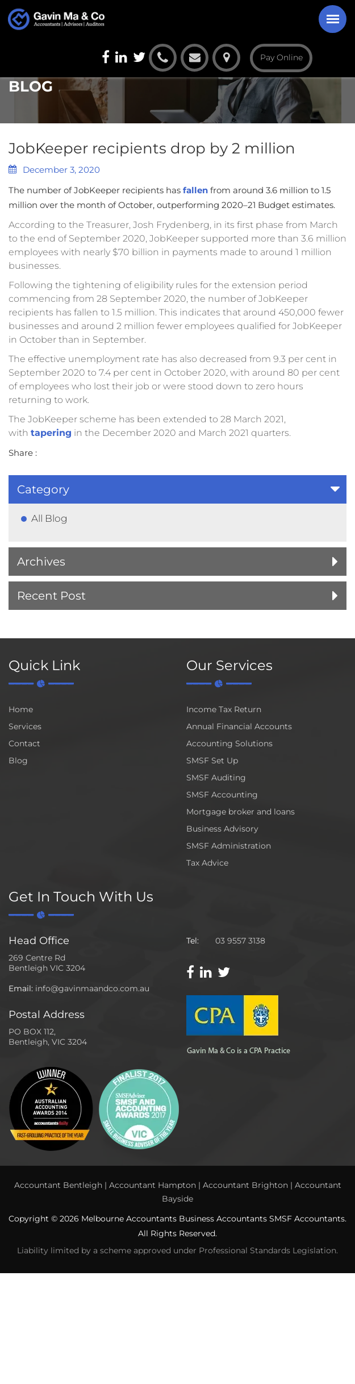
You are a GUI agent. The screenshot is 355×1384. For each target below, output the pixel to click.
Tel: (192, 941)
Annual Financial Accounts (239, 726)
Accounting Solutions (229, 743)
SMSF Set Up (212, 760)
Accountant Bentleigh (58, 1185)
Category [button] (43, 489)
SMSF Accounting (222, 794)
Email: (21, 988)
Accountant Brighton (245, 1185)
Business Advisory (222, 829)
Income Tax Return (223, 709)
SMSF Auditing (216, 777)
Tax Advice (207, 863)
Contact (24, 743)
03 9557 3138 (240, 941)
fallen (195, 190)
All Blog (49, 518)
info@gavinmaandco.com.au (92, 988)
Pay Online (281, 57)
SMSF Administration (228, 846)
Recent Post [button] (51, 595)
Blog (18, 760)
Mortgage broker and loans (240, 812)
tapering (51, 432)
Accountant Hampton (152, 1185)
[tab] (177, 489)
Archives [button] (41, 561)
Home (21, 709)
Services (25, 726)
